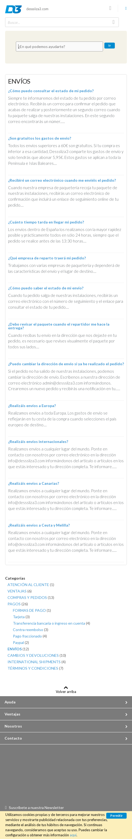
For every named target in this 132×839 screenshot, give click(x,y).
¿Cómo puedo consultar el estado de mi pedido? (51, 90)
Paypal (21, 642)
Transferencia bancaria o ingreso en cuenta (51, 623)
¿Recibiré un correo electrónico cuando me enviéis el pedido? (62, 180)
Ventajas (12, 714)
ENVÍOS (18, 649)
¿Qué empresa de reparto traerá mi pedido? (47, 258)
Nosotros (13, 726)
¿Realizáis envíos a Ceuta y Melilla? (39, 525)
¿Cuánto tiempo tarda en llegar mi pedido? (46, 222)
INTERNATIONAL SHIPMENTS (37, 661)
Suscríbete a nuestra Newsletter (36, 807)
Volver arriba (66, 691)
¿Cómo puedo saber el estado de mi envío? (45, 288)
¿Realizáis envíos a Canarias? (33, 483)
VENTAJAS (20, 591)
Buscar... (14, 22)
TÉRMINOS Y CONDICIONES (35, 668)
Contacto (13, 738)
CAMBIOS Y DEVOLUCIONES (37, 655)
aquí (73, 835)
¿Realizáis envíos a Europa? (32, 405)
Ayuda (10, 702)
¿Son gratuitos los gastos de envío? (39, 138)
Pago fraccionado (30, 636)
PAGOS (18, 604)
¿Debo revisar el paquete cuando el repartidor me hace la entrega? (58, 326)
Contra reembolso (30, 629)
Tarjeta (21, 616)
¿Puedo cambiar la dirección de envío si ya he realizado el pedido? (66, 363)
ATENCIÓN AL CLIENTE (31, 584)
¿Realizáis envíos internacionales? (38, 441)
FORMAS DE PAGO (32, 610)
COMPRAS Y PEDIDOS (31, 597)
